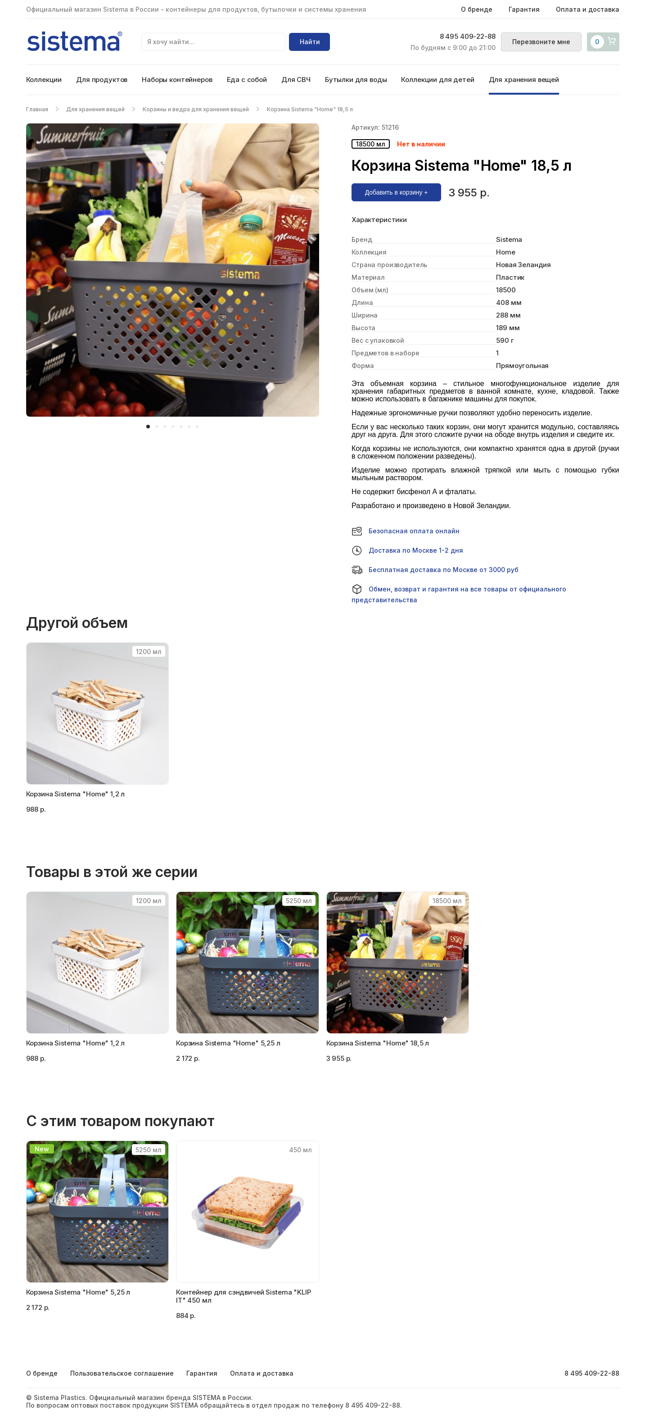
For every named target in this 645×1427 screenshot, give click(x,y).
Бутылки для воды (356, 79)
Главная (37, 109)
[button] (148, 426)
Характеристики (379, 220)
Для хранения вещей (524, 79)
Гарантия (524, 9)
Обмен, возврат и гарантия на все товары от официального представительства (459, 594)
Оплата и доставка (587, 9)
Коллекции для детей (437, 79)
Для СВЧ (296, 79)
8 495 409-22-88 (468, 36)
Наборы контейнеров (177, 79)
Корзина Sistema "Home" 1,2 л (75, 794)
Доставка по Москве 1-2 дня (407, 550)
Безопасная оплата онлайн (406, 531)
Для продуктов (101, 79)
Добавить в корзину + (396, 192)
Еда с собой (247, 79)
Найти (310, 41)
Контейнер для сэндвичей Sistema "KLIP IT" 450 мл (243, 1296)
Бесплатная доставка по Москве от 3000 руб (435, 569)
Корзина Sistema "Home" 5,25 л (78, 1292)
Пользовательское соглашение (122, 1373)
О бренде (476, 9)
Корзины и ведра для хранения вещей (196, 109)
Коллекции (44, 79)
